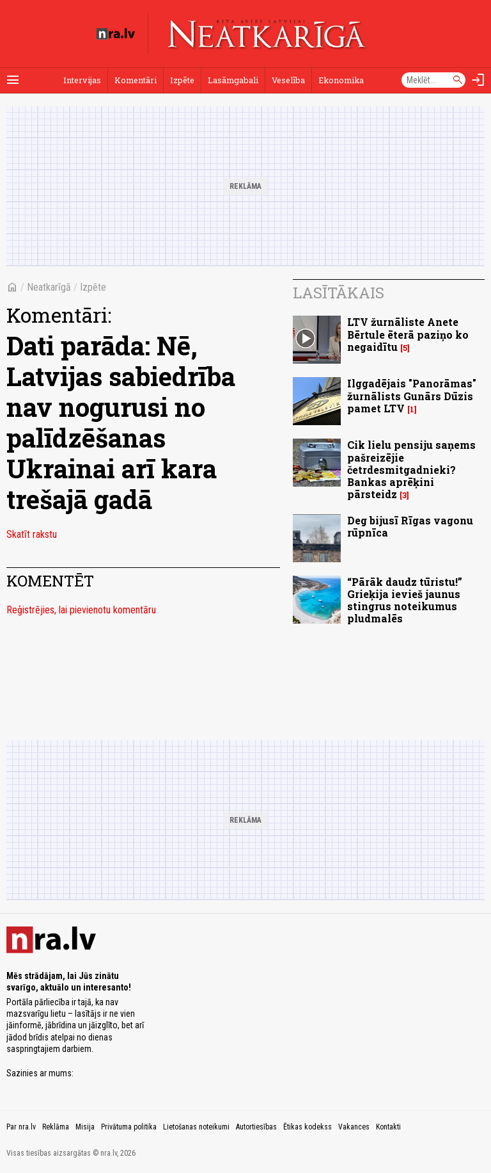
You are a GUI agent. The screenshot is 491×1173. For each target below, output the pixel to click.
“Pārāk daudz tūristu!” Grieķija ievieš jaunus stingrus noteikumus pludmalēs (404, 600)
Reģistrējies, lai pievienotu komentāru (81, 610)
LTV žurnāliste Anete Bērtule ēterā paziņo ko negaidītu (408, 334)
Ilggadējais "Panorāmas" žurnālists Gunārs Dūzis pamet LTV (411, 395)
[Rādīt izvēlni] (13, 80)
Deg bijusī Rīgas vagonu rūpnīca (410, 526)
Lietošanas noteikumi (196, 1126)
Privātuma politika (129, 1126)
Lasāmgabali (233, 80)
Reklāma (55, 1126)
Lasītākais (338, 292)
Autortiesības (256, 1126)
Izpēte (182, 80)
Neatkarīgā (49, 287)
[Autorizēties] (478, 80)
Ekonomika (341, 80)
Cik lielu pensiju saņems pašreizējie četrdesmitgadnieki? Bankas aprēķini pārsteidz (411, 469)
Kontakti (388, 1126)
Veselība (288, 80)
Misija (85, 1126)
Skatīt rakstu (31, 534)
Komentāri (135, 80)
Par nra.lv (21, 1126)
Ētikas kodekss (307, 1126)
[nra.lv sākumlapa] (116, 34)
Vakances (354, 1126)
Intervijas (82, 80)
